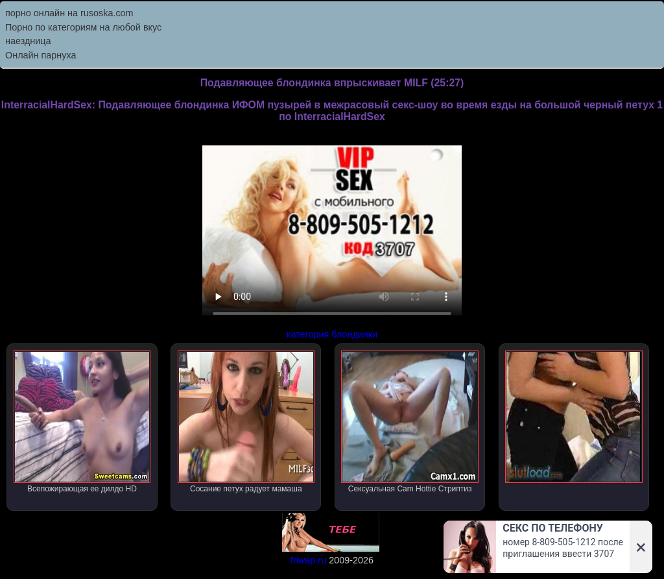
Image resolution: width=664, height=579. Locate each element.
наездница (28, 41)
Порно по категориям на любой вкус (83, 27)
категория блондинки (332, 334)
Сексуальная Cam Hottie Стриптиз (409, 422)
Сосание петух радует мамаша (246, 422)
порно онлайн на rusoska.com (69, 13)
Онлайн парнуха (41, 55)
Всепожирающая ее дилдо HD (82, 422)
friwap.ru (308, 560)
